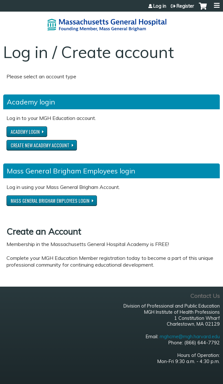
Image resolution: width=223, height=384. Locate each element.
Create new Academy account (40, 145)
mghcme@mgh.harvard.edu (190, 337)
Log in (159, 6)
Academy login (25, 131)
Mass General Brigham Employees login (50, 200)
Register (185, 6)
